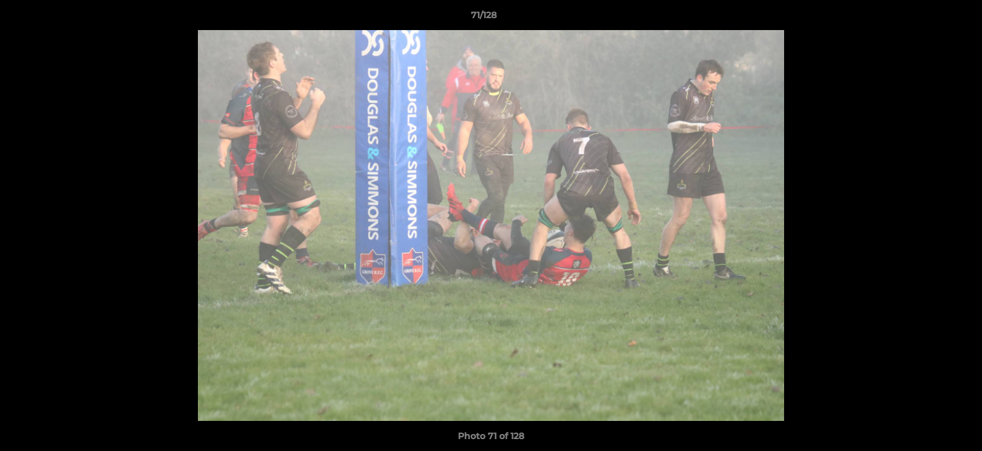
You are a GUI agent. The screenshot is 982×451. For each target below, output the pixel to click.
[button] (929, 18)
